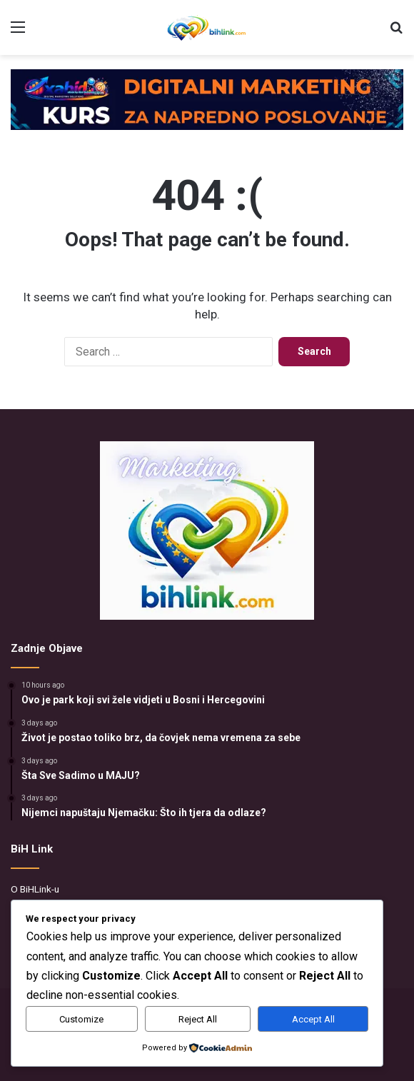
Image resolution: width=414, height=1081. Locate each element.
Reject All (197, 1019)
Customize (81, 1019)
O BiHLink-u (35, 889)
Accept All (313, 1019)
